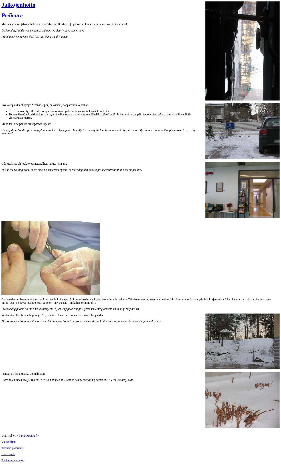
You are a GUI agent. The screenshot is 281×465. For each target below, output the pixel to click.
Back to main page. (12, 460)
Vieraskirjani (9, 441)
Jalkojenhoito (18, 4)
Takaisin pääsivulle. (13, 448)
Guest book (8, 454)
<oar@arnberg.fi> (28, 435)
